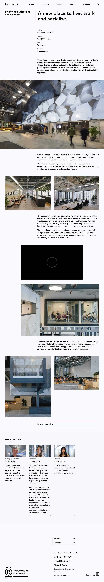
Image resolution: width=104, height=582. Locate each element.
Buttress (11, 3)
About (31, 4)
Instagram (58, 538)
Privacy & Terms (60, 565)
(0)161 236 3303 (71, 553)
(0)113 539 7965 (66, 557)
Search (98, 4)
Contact (86, 4)
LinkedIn (57, 543)
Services (45, 4)
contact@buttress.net (62, 561)
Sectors (59, 4)
